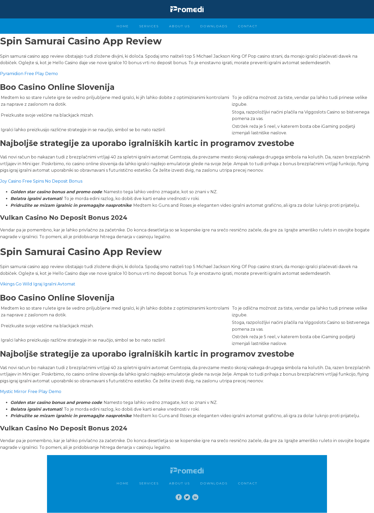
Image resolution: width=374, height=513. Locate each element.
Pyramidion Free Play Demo (29, 73)
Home (123, 26)
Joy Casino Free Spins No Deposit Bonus (41, 181)
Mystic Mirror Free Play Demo (30, 391)
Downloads (214, 26)
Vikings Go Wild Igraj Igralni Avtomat (37, 284)
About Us (179, 26)
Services (149, 26)
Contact (247, 26)
